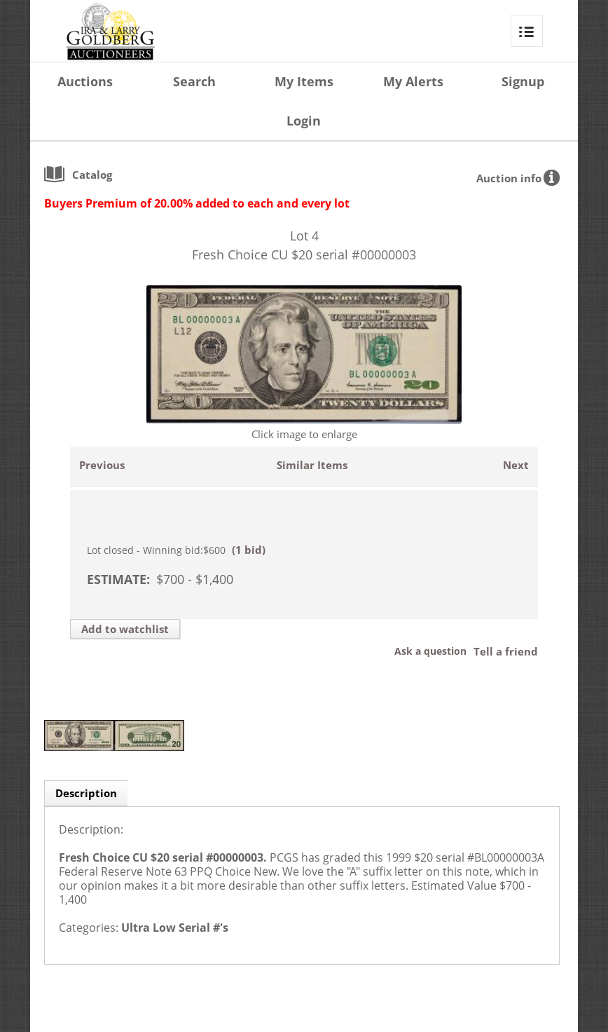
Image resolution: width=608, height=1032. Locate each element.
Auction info (508, 178)
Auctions (85, 81)
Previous (102, 465)
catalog (92, 175)
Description (86, 793)
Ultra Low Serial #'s (174, 927)
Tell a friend (506, 651)
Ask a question (430, 651)
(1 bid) (248, 550)
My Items (304, 81)
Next (516, 465)
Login (303, 120)
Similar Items (312, 465)
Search (194, 81)
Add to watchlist (125, 629)
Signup (523, 81)
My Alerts (413, 81)
